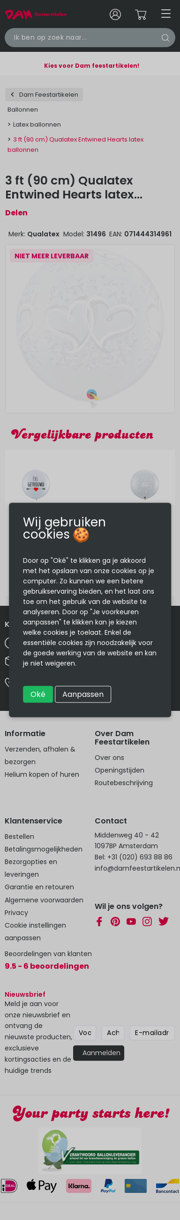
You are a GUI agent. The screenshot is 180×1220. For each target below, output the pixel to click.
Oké (37, 694)
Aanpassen (83, 694)
